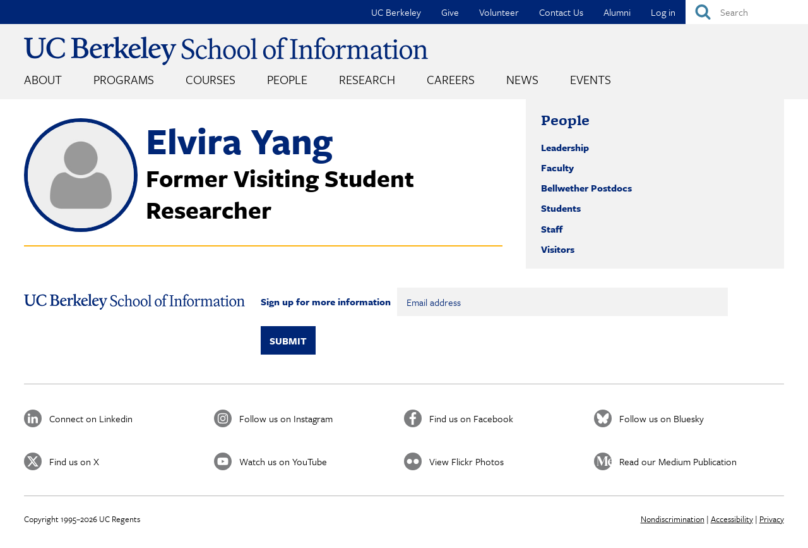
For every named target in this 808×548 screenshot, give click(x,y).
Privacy (771, 519)
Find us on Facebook (471, 418)
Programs (123, 79)
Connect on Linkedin (91, 418)
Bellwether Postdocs (586, 188)
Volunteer (499, 12)
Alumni (617, 12)
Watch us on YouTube (283, 461)
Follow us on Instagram (286, 418)
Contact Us (561, 12)
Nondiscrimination (672, 519)
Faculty (557, 167)
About (43, 79)
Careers (451, 79)
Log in (663, 12)
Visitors (557, 249)
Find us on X (74, 461)
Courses (210, 79)
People (287, 79)
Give (450, 12)
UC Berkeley (396, 12)
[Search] (747, 12)
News (522, 79)
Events (590, 79)
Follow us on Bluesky (661, 418)
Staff (551, 229)
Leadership (565, 147)
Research (367, 79)
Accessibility (732, 519)
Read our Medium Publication (678, 461)
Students (561, 208)
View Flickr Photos (466, 461)
